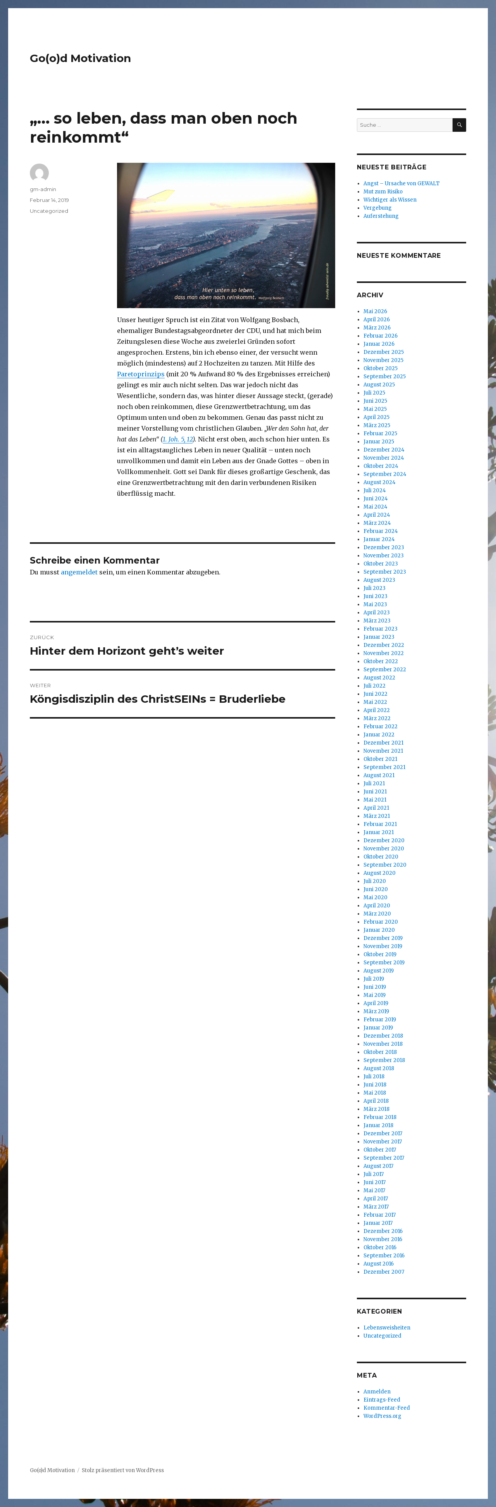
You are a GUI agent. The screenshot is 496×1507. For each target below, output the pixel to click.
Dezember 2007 (383, 1272)
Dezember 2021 (383, 743)
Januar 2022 (378, 734)
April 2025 (376, 417)
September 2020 (384, 865)
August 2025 (379, 384)
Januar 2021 (378, 832)
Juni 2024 (375, 498)
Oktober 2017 (379, 1150)
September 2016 (384, 1255)
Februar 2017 (379, 1215)
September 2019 (384, 962)
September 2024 (384, 474)
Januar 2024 (379, 539)
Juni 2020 (375, 889)
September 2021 (384, 767)
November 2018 (383, 1044)
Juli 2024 (374, 490)
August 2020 (379, 873)
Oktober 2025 (380, 368)
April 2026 (376, 319)
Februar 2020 (380, 922)
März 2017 (376, 1207)
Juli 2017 (373, 1174)
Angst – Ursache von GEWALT (401, 183)
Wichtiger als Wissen (390, 200)
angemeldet (79, 572)
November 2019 (382, 946)
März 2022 (377, 718)
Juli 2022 (374, 686)
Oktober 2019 (379, 954)
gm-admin (43, 189)
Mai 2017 (374, 1190)
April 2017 (375, 1198)
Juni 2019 (374, 987)
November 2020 (383, 848)
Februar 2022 (380, 726)
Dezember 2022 (383, 645)
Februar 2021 (380, 824)
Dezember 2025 (383, 352)
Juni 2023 (375, 596)
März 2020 (377, 913)
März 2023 (377, 620)
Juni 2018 (374, 1084)
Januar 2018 (378, 1125)
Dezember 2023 (383, 547)
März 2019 (376, 1011)
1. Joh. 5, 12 (178, 439)
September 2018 (384, 1060)
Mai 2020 (375, 897)
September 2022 (384, 669)
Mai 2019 (374, 995)
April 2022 (376, 710)
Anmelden (377, 1391)
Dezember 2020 (384, 840)
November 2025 (383, 360)
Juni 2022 (375, 694)
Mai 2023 (375, 604)
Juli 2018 (373, 1076)
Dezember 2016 (383, 1231)
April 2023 (376, 612)
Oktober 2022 (380, 661)
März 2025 (376, 425)
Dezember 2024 (384, 450)
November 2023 (383, 555)
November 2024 (383, 458)
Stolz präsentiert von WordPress (123, 1470)
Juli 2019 (373, 979)
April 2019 (375, 1003)
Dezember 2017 (382, 1133)
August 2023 (379, 580)
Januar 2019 (378, 1027)
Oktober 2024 (380, 466)
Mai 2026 (375, 311)
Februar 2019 (379, 1019)
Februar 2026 (380, 336)
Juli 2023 (374, 588)
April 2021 (376, 808)
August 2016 (378, 1263)
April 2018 (376, 1101)
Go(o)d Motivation (80, 58)
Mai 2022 (375, 702)
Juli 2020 (374, 881)
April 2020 (376, 905)
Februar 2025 (380, 433)
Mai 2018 (374, 1093)
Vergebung (377, 208)
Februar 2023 (380, 629)
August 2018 (378, 1068)
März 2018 (376, 1109)
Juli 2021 (374, 783)
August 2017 (378, 1166)
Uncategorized (49, 211)
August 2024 (379, 482)
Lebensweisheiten (386, 1327)
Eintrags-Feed (381, 1400)
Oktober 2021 (380, 759)
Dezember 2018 (383, 1036)
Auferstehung (381, 216)
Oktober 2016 (379, 1247)
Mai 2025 (375, 409)
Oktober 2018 (380, 1052)
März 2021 (376, 816)
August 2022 (379, 677)
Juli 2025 (374, 393)
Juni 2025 (375, 401)
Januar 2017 (378, 1223)
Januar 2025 (378, 441)
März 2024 (377, 523)
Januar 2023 (378, 637)
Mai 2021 (374, 800)
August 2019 (378, 970)
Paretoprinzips (141, 374)
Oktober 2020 (380, 857)
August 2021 (378, 775)
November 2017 (382, 1141)
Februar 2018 (379, 1117)
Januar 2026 (378, 344)
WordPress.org (382, 1416)
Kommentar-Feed (386, 1408)
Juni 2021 (375, 791)
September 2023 (384, 572)
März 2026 (377, 327)
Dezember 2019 (383, 938)
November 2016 (382, 1239)
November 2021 (383, 751)
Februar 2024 (380, 531)
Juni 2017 (374, 1182)
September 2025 (384, 376)
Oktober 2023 (380, 563)
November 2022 (383, 653)
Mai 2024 (375, 506)
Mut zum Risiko (383, 191)
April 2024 (376, 515)
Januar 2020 (379, 930)
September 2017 (383, 1158)
